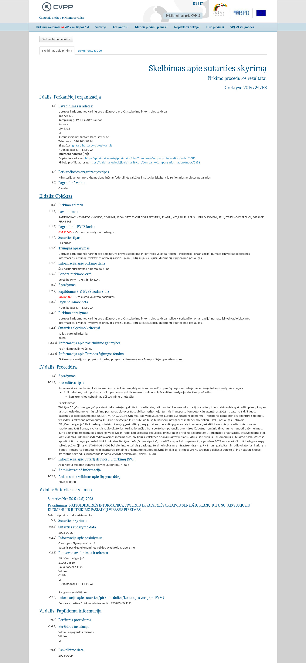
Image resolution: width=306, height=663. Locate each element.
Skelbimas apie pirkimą (57, 50)
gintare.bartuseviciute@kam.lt (92, 145)
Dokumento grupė (90, 50)
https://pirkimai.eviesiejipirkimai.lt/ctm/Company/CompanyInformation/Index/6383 (140, 158)
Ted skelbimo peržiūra (56, 39)
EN (195, 3)
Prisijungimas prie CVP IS (183, 16)
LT (201, 3)
